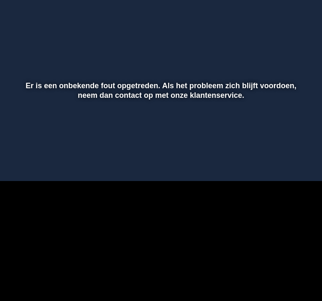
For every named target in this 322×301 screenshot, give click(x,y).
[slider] (159, 145)
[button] (17, 162)
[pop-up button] (286, 162)
